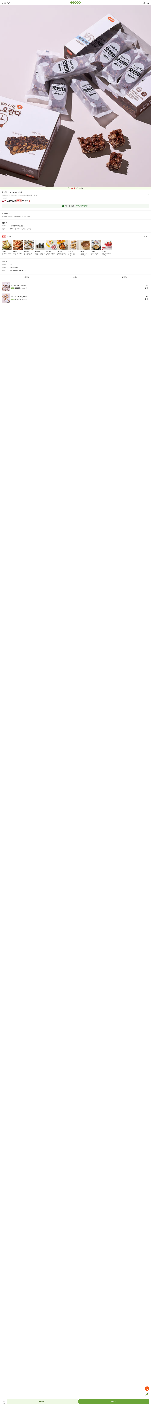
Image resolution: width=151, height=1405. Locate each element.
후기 (75, 277)
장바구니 (42, 1401)
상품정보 (26, 277)
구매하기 (114, 1401)
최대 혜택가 (22, 200)
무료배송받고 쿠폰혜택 (76, 206)
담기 (146, 288)
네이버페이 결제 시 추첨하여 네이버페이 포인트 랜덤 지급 (16, 216)
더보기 (9, 213)
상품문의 (124, 277)
